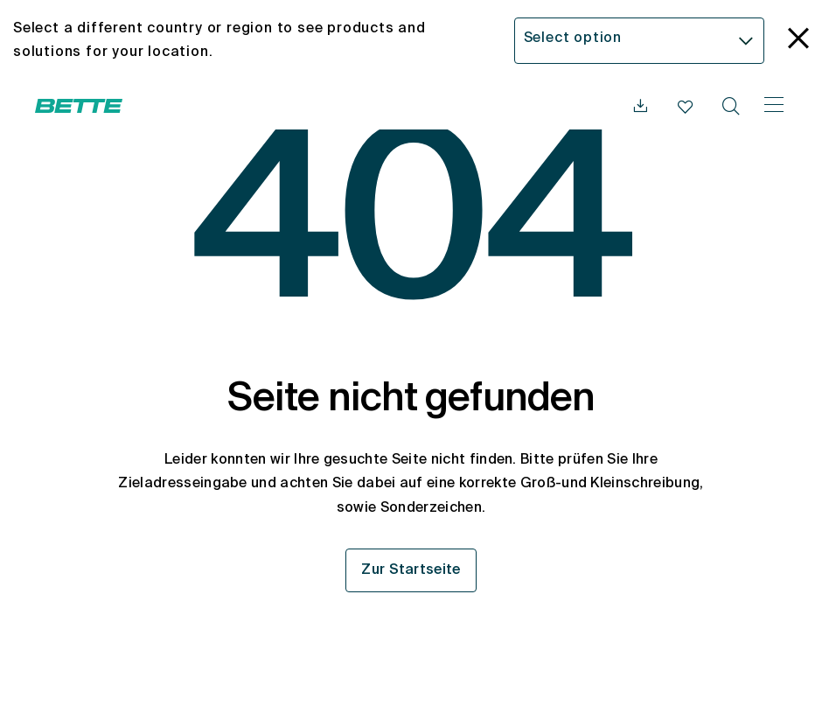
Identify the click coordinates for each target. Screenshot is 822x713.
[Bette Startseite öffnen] (78, 106)
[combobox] (639, 40)
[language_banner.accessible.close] (798, 40)
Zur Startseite (410, 570)
